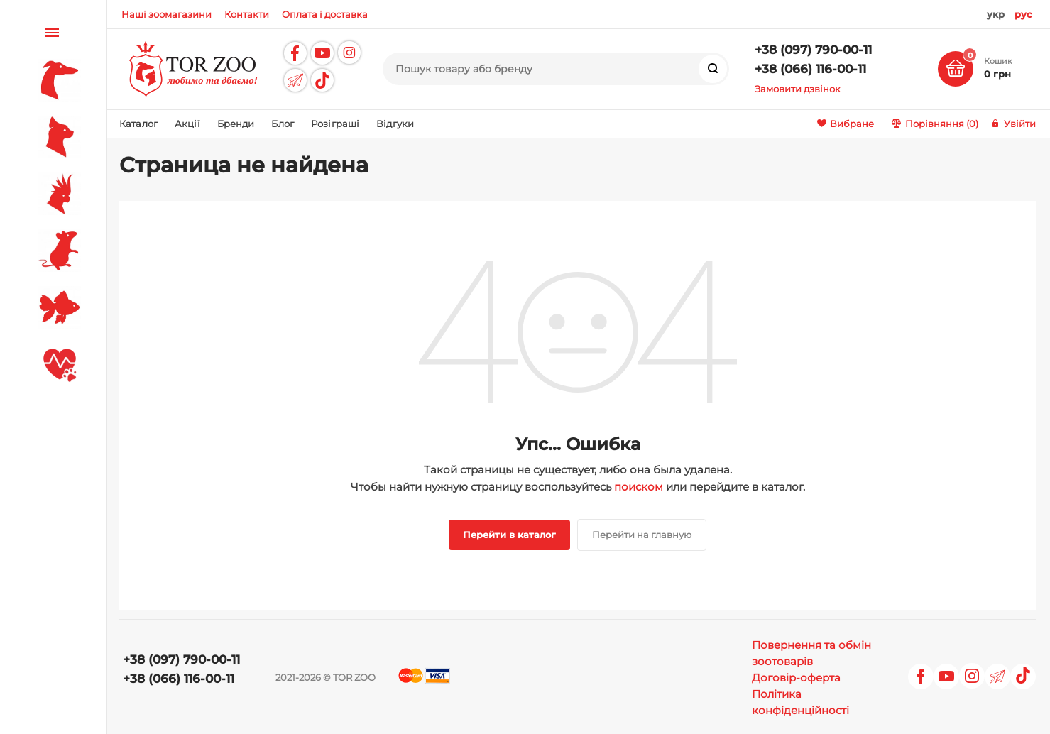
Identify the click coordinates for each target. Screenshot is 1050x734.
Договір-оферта (796, 677)
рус (1023, 14)
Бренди (236, 123)
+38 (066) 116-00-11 (810, 69)
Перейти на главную (641, 534)
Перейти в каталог (509, 534)
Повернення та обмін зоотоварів (811, 653)
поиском (638, 486)
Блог (282, 123)
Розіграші (335, 123)
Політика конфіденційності (800, 702)
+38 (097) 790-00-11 (813, 50)
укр (996, 14)
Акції (187, 123)
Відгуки (395, 123)
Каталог (138, 123)
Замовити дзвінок (798, 88)
